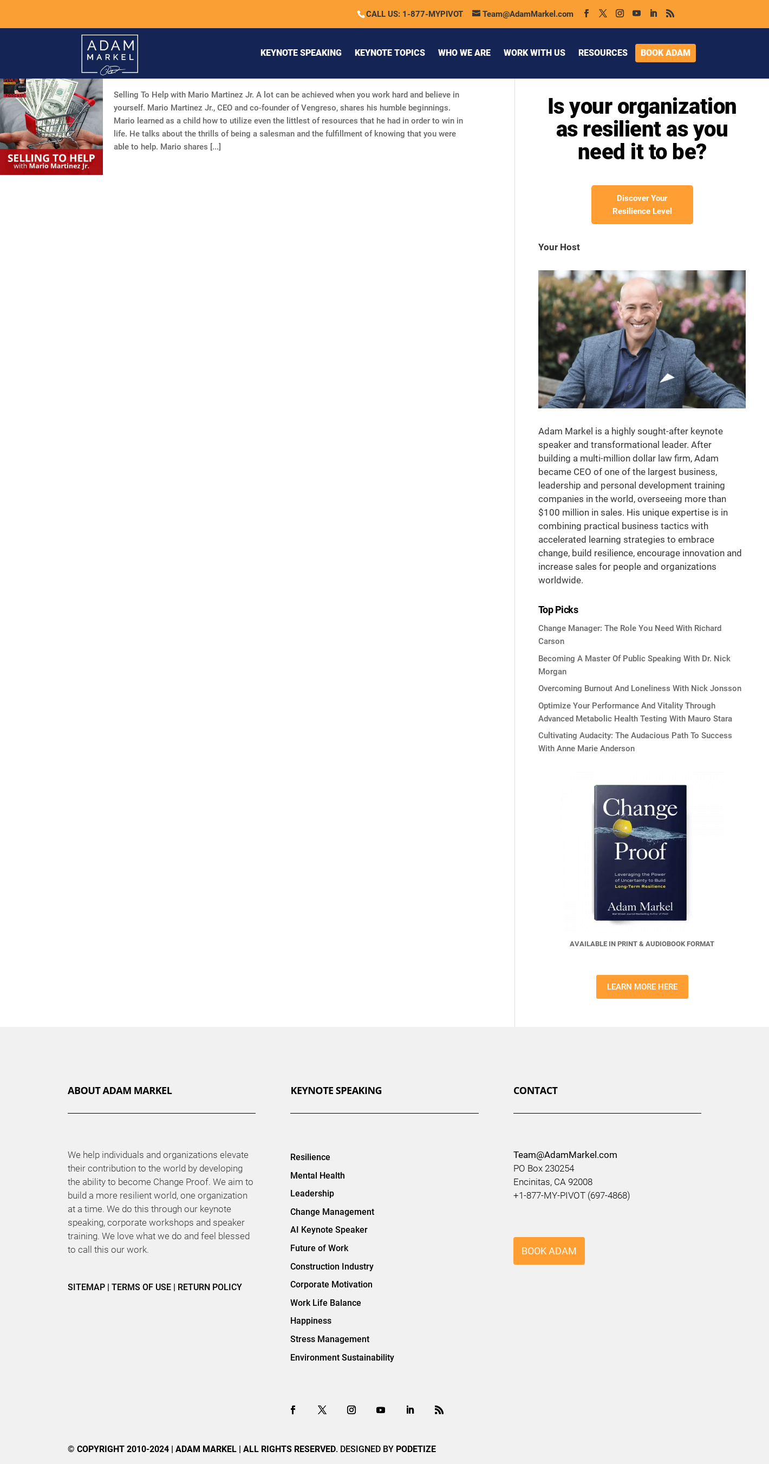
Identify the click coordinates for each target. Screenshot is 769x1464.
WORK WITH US (534, 53)
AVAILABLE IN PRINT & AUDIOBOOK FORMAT (642, 944)
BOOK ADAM (665, 53)
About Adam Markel (120, 1090)
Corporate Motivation (331, 1284)
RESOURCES (603, 53)
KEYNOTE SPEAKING (301, 53)
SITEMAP (86, 1287)
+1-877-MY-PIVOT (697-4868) (571, 1195)
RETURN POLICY (210, 1287)
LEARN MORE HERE (642, 987)
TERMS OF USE (141, 1287)
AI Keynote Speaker (329, 1230)
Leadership (312, 1193)
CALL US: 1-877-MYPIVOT (414, 14)
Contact (535, 1090)
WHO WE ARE (464, 53)
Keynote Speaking (336, 1090)
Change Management (332, 1212)
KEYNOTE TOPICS (390, 53)
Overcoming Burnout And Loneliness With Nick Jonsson (639, 688)
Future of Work (319, 1248)
